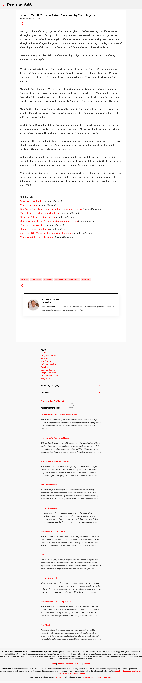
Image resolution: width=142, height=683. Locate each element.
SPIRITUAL (86, 279)
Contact (99, 677)
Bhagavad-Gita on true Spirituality (37, 217)
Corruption (36, 279)
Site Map (107, 677)
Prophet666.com (59, 307)
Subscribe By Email (53, 401)
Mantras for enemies (49, 508)
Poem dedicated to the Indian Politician (40, 213)
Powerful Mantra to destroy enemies (56, 602)
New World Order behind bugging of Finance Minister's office (51, 209)
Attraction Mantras (49, 485)
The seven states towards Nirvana (37, 237)
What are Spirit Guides (31, 201)
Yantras (44, 358)
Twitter (60, 664)
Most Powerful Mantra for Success (55, 461)
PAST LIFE (45, 555)
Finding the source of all (32, 225)
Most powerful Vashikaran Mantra (55, 438)
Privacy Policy (88, 677)
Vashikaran (46, 361)
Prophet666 (19, 4)
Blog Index (46, 378)
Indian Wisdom (61, 279)
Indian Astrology (48, 370)
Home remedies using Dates (34, 229)
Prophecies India (48, 373)
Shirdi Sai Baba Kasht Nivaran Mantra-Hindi (59, 415)
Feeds (53, 664)
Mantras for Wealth (49, 578)
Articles (24, 279)
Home (43, 353)
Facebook (69, 664)
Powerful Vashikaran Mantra (53, 532)
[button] (21, 23)
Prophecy (45, 367)
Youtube (78, 664)
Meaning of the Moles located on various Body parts (46, 233)
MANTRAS (45, 625)
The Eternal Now (28, 205)
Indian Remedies (48, 364)
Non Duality (74, 279)
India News (48, 279)
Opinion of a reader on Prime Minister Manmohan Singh (49, 221)
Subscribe (87, 664)
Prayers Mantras (48, 355)
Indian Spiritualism (49, 376)
